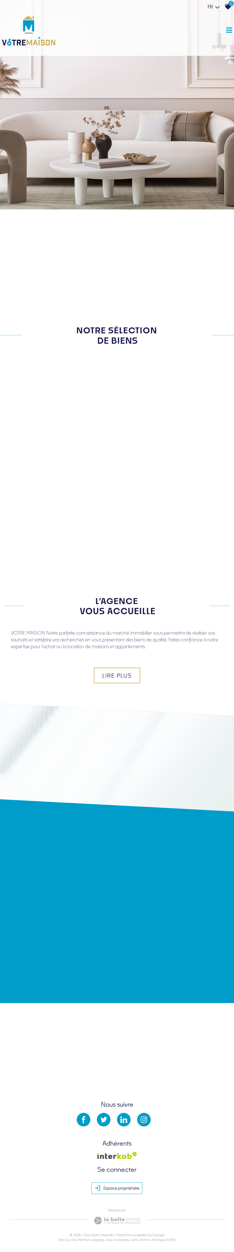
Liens (134, 1218)
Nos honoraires (117, 1218)
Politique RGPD (164, 1218)
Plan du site (67, 1218)
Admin (145, 1218)
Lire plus (117, 652)
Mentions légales (91, 1218)
